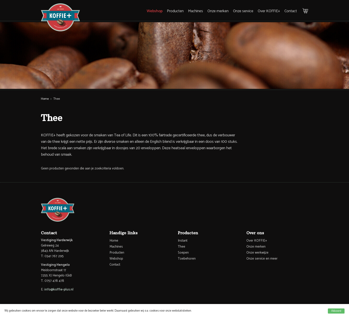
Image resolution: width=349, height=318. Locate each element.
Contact (290, 11)
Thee (181, 246)
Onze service (243, 11)
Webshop (154, 11)
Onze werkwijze (257, 252)
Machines (195, 11)
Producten (175, 11)
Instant (182, 240)
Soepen (183, 252)
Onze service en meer (262, 258)
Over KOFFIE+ (269, 11)
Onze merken (218, 11)
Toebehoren (187, 258)
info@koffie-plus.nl (58, 289)
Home (45, 98)
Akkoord (336, 311)
